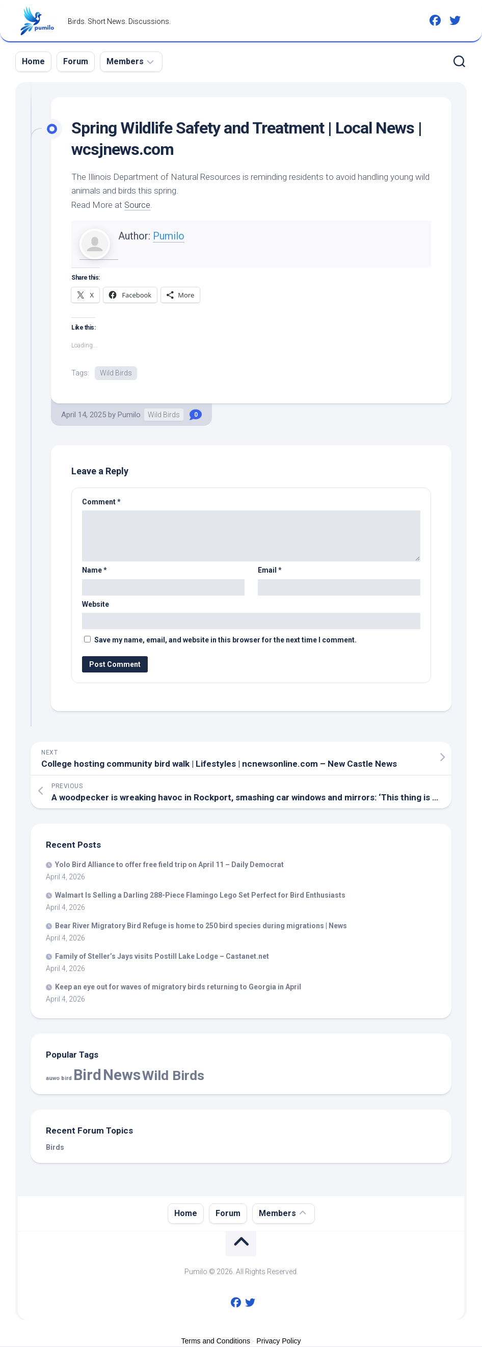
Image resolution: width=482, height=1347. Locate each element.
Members (125, 61)
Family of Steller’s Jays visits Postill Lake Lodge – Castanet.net (162, 957)
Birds (55, 1148)
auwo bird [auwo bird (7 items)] (59, 1078)
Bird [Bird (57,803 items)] (87, 1075)
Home (33, 61)
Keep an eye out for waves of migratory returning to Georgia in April (178, 987)
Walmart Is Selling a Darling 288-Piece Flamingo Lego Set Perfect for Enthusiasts (200, 896)
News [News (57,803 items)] (122, 1075)
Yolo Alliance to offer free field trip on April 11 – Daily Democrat (169, 865)
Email (270, 571)
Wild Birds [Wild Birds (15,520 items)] (173, 1076)
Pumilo (168, 236)
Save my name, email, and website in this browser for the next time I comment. (225, 640)
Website (95, 605)
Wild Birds (116, 373)
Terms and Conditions (215, 1341)
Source (137, 205)
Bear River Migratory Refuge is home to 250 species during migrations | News (201, 926)
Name (94, 571)
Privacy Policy (278, 1341)
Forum (75, 61)
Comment (101, 502)
